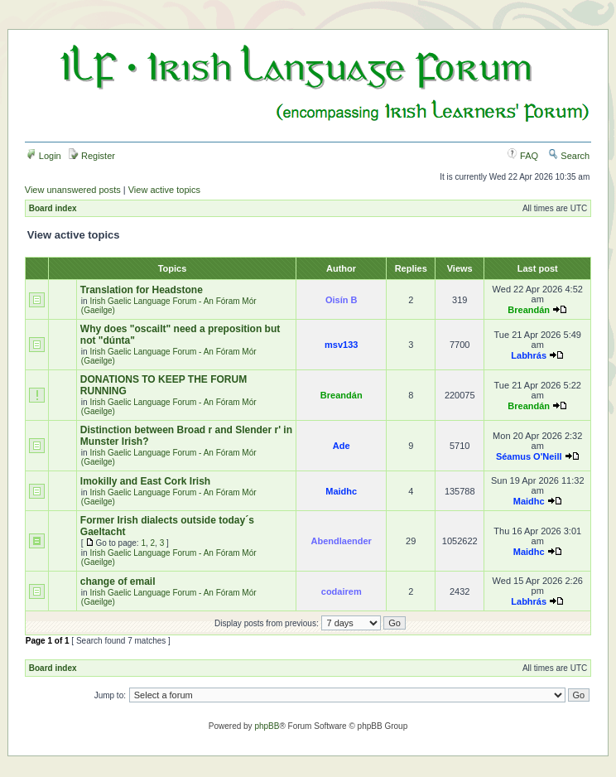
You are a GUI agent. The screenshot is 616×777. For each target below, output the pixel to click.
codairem (341, 591)
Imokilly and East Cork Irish (145, 481)
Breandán (529, 310)
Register (92, 156)
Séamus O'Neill (529, 456)
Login (43, 156)
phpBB (266, 726)
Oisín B (341, 300)
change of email (118, 581)
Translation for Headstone (141, 290)
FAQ (523, 156)
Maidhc (341, 491)
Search (569, 156)
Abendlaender (341, 541)
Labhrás (528, 355)
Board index (53, 208)
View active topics (164, 190)
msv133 (341, 345)
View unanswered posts (73, 190)
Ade (341, 446)
